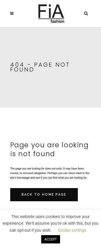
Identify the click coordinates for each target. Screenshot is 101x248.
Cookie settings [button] (72, 230)
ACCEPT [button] (50, 239)
